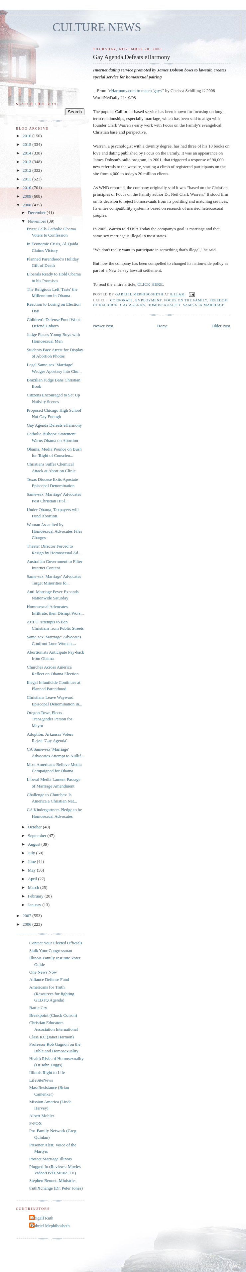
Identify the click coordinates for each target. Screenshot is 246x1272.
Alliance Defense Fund (49, 979)
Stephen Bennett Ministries (52, 1180)
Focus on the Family (185, 300)
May (32, 870)
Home (162, 325)
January (35, 904)
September (38, 835)
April (33, 878)
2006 (27, 924)
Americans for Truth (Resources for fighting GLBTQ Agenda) (51, 994)
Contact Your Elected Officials (55, 942)
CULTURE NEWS (97, 27)
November (37, 221)
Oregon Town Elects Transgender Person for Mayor (49, 719)
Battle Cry (38, 1007)
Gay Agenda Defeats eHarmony (54, 425)
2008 (27, 204)
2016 (27, 135)
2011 (27, 178)
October (35, 826)
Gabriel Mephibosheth (50, 1225)
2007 (27, 915)
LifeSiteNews (41, 1080)
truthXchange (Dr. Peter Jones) (56, 1188)
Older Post (221, 325)
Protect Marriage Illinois (50, 1158)
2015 (27, 144)
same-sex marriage (203, 305)
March (34, 887)
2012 (27, 170)
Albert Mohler (41, 1115)
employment (148, 300)
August (35, 844)
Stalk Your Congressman (50, 950)
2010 (27, 187)
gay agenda (132, 305)
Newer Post (103, 325)
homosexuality (164, 305)
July (32, 852)
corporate (121, 300)
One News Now (43, 972)
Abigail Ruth (42, 1218)
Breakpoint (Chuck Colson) (53, 1015)
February (36, 896)
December (37, 212)
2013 (27, 161)
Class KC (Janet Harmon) (51, 1036)
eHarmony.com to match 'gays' (135, 90)
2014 (27, 153)
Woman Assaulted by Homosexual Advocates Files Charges (54, 531)
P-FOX (35, 1123)
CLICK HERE (150, 284)
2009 (27, 196)
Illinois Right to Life (47, 1072)
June (32, 861)
